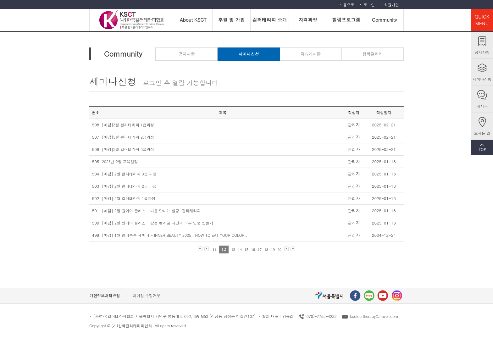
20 (279, 249)
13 (233, 249)
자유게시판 (310, 54)
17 (260, 249)
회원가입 (391, 4)
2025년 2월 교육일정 (120, 161)
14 (240, 249)
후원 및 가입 (231, 19)
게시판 (482, 106)
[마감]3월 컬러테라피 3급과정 (128, 149)
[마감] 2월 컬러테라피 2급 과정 (129, 186)
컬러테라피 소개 (269, 19)
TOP (482, 147)
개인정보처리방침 (105, 295)
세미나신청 (482, 79)
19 (273, 249)
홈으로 (348, 4)
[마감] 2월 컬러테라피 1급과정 (128, 198)
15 (246, 249)
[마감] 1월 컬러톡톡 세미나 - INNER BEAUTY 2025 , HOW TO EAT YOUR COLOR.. (174, 235)
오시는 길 (482, 133)
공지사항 (482, 52)
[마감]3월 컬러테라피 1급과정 (128, 124)
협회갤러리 (372, 54)
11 (214, 249)
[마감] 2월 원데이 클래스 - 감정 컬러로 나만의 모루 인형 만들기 (157, 222)
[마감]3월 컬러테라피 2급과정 (128, 137)
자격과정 (307, 19)
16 (253, 249)
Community (384, 19)
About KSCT (193, 19)
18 (266, 249)
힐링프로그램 (346, 19)
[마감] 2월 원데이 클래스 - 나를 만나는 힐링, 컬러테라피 (151, 210)
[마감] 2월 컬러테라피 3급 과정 (129, 173)
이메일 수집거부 (146, 295)
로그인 (369, 4)
